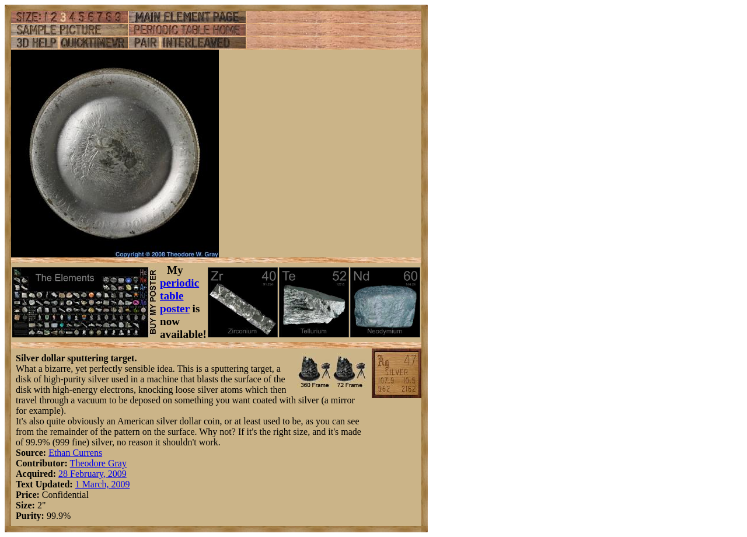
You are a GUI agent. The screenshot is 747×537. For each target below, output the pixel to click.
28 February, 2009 (92, 474)
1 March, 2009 (102, 484)
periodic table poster (179, 296)
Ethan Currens (75, 453)
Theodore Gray (98, 463)
